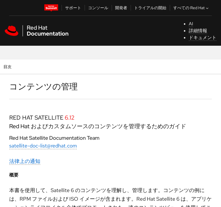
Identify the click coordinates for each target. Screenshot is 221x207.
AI (191, 24)
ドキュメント (202, 37)
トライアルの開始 (150, 7)
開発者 (121, 7)
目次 (8, 66)
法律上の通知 (24, 161)
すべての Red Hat (191, 7)
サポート (73, 7)
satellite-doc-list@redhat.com (43, 145)
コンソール (98, 7)
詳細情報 (198, 31)
